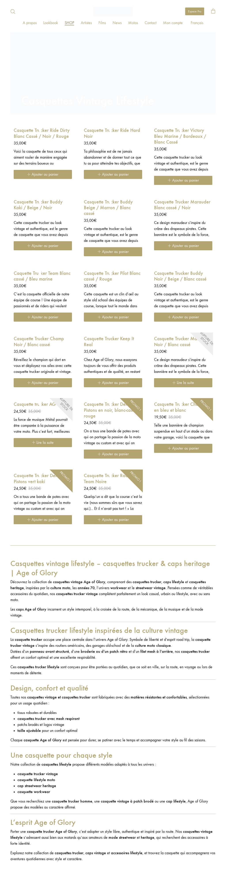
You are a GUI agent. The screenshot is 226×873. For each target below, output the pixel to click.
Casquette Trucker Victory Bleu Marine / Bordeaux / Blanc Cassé (180, 136)
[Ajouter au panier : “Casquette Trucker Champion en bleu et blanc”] (183, 448)
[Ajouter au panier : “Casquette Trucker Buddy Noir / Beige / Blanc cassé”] (183, 317)
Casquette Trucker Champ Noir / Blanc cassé (39, 341)
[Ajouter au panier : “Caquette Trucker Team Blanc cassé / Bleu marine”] (43, 317)
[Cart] (213, 11)
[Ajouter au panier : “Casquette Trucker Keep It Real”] (113, 382)
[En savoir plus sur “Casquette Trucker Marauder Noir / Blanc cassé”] (183, 382)
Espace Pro (194, 11)
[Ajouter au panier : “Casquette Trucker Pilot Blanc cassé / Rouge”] (113, 317)
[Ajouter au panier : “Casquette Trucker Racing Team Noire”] (113, 519)
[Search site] (12, 11)
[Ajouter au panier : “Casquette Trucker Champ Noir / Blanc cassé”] (43, 382)
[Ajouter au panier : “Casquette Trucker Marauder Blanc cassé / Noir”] (183, 245)
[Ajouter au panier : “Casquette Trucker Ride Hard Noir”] (113, 174)
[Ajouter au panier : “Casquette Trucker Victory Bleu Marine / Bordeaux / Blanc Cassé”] (183, 180)
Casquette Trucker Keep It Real (109, 341)
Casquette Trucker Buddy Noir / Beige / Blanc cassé (180, 276)
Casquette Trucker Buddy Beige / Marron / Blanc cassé (108, 207)
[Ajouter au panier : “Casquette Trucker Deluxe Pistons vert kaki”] (43, 519)
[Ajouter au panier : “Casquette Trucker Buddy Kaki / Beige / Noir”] (43, 245)
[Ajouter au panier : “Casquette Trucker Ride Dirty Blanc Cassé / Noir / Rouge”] (43, 174)
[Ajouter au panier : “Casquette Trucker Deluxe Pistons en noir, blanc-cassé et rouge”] (113, 454)
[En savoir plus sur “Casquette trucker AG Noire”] (43, 442)
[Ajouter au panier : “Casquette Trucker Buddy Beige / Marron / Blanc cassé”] (113, 251)
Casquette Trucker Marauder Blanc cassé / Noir (182, 205)
